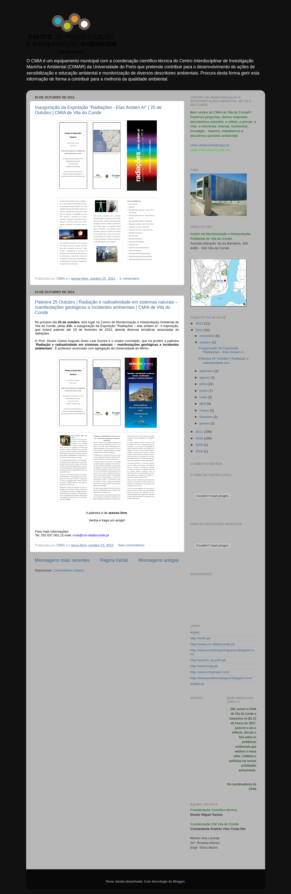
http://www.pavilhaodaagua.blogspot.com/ (221, 678)
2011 (199, 431)
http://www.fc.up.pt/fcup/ (208, 660)
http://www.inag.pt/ (204, 666)
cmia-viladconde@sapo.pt (209, 145)
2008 (199, 451)
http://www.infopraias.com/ (210, 672)
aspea (195, 632)
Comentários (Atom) (69, 570)
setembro (207, 371)
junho (204, 391)
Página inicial (114, 560)
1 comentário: (130, 278)
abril (203, 404)
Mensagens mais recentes (62, 560)
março (205, 410)
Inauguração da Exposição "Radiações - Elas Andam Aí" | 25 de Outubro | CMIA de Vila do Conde (98, 110)
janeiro (205, 423)
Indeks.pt (197, 684)
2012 (199, 330)
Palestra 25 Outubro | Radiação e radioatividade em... (223, 360)
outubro (206, 342)
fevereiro (207, 417)
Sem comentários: (132, 545)
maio (204, 397)
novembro (208, 336)
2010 (199, 438)
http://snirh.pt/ (200, 638)
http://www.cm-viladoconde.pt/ (212, 644)
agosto (205, 377)
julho (204, 384)
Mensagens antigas (158, 560)
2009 (199, 445)
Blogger (178, 881)
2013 (199, 323)
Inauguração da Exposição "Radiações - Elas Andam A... (222, 350)
